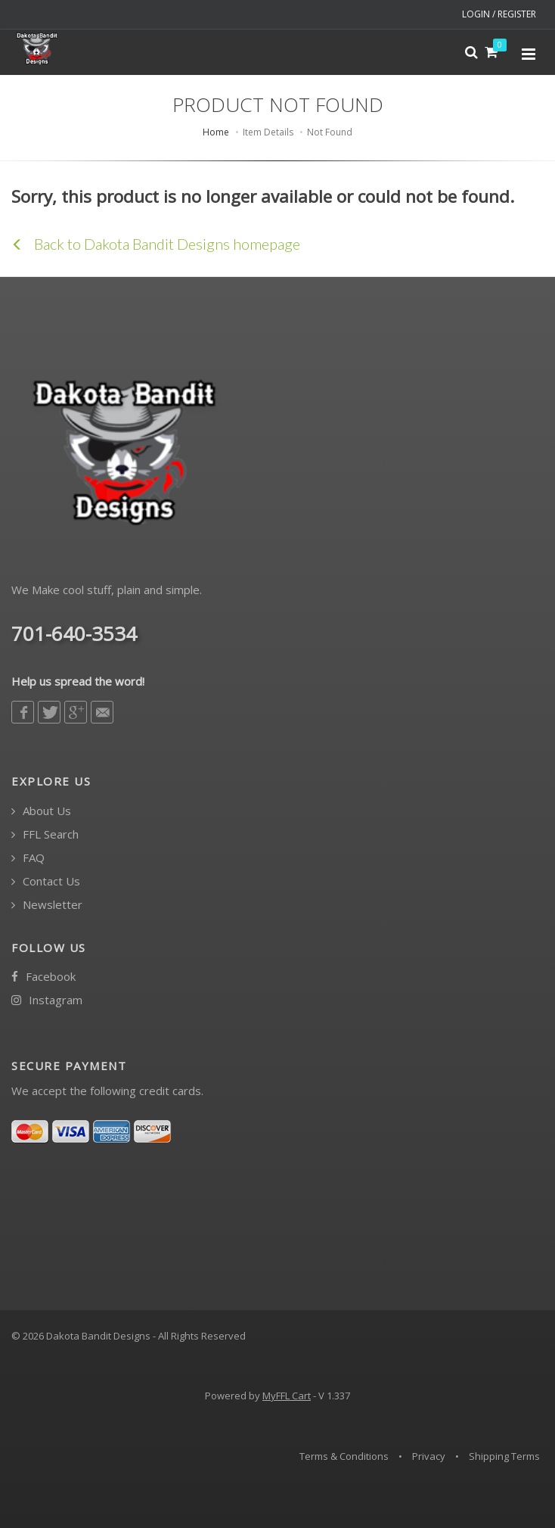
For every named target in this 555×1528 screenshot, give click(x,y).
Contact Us (45, 881)
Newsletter (46, 905)
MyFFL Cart (286, 1395)
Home (216, 132)
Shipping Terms (504, 1456)
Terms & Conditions (344, 1456)
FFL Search (45, 834)
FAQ (28, 858)
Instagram (46, 1000)
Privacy (428, 1456)
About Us (41, 811)
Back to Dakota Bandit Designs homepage (155, 244)
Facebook (43, 976)
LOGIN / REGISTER (499, 14)
